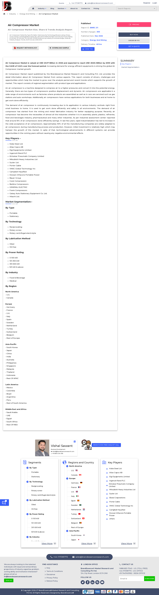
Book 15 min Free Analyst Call (106, 445)
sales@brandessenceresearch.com (100, 3)
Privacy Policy (52, 578)
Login (154, 3)
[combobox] (133, 8)
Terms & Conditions (54, 571)
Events (61, 3)
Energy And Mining (27, 14)
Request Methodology (26, 48)
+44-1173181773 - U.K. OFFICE (131, 571)
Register (146, 3)
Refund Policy (52, 581)
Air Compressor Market (48, 14)
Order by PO (134, 40)
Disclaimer (50, 574)
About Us (74, 8)
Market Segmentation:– (130, 67)
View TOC (88, 49)
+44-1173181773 (77, 3)
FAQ (48, 568)
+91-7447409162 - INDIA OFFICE (132, 573)
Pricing (96, 8)
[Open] (154, 8)
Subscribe (149, 578)
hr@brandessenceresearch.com (18, 576)
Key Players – (127, 64)
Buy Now (134, 34)
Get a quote (134, 46)
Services (61, 8)
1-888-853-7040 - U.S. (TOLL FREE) (133, 568)
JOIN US (8, 580)
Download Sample (59, 48)
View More (49, 543)
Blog (52, 8)
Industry (41, 8)
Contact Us (85, 8)
